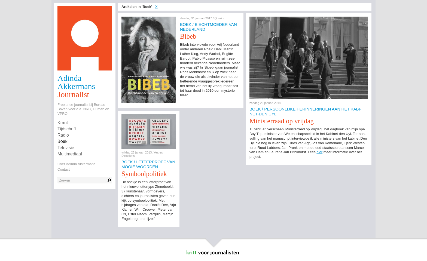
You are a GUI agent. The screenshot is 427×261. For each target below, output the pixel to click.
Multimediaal (69, 154)
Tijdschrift (66, 129)
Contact (63, 169)
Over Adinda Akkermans (76, 164)
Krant (62, 122)
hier (319, 152)
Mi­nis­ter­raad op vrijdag (281, 121)
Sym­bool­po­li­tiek (144, 173)
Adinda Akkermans (76, 82)
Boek (62, 141)
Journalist (73, 94)
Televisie (65, 147)
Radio (63, 135)
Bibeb (188, 36)
